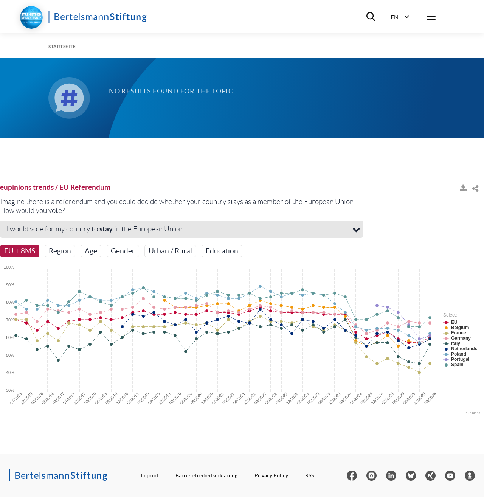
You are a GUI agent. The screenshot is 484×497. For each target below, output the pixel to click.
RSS (309, 475)
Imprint (149, 475)
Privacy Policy (271, 475)
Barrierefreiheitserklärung (206, 475)
